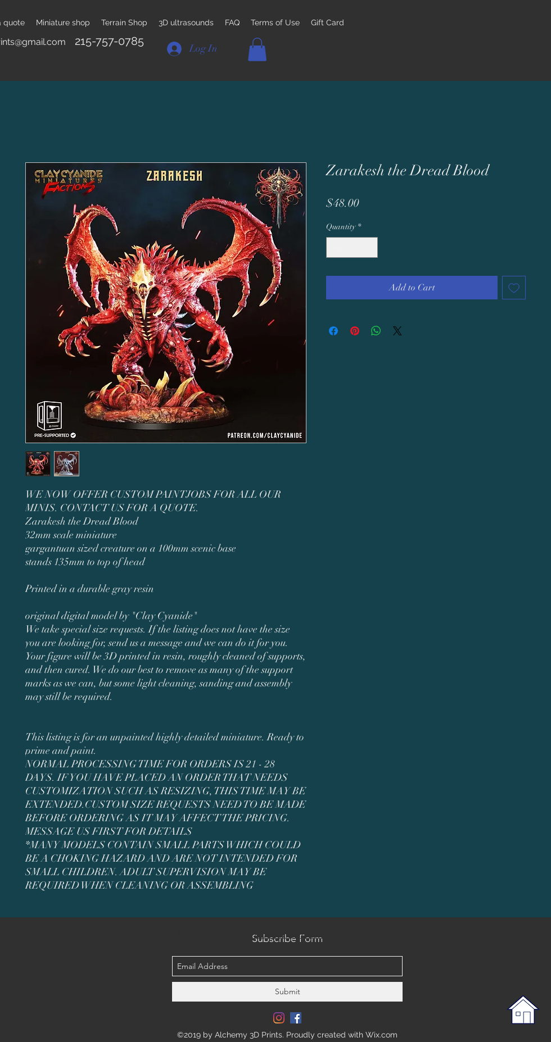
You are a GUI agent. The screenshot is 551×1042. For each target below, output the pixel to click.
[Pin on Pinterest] (355, 331)
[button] (257, 49)
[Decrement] (335, 247)
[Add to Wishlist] (514, 287)
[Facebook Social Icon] (295, 1017)
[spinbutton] (352, 247)
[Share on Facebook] (333, 331)
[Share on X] (397, 331)
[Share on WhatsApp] (376, 331)
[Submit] (287, 992)
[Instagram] (278, 1017)
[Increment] (369, 247)
